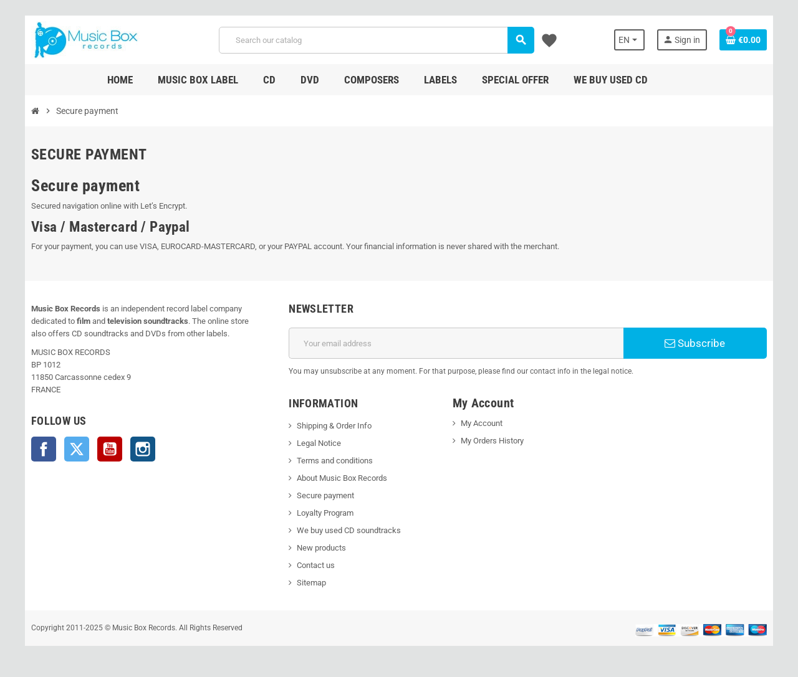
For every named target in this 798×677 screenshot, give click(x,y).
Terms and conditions (335, 460)
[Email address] (456, 343)
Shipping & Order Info (334, 425)
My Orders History (492, 440)
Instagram (142, 449)
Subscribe (695, 343)
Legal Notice (319, 443)
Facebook (43, 449)
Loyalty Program (325, 513)
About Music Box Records (342, 478)
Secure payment (325, 495)
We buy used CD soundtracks (349, 530)
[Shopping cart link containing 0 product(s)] (743, 39)
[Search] (376, 40)
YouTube (109, 449)
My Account (481, 423)
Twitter (76, 449)
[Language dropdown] (629, 39)
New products (321, 547)
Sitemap (311, 582)
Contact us (316, 565)
